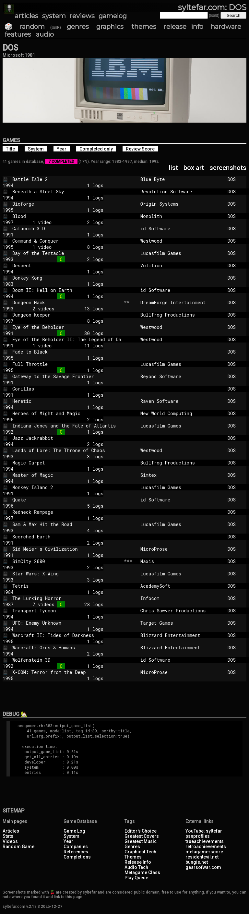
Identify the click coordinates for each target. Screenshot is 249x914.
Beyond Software (181, 376)
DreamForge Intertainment (181, 302)
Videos (10, 841)
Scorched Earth (66, 537)
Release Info (137, 862)
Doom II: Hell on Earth (66, 290)
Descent (66, 265)
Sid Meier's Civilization (66, 549)
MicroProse (181, 549)
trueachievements (204, 841)
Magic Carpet (66, 463)
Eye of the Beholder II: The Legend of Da (66, 339)
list (173, 168)
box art (194, 168)
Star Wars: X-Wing (66, 574)
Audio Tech (136, 867)
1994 (8, 185)
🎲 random (25, 26)
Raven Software (181, 401)
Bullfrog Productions (181, 315)
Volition (181, 265)
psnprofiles (197, 836)
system (54, 16)
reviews (82, 16)
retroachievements (205, 846)
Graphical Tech (140, 851)
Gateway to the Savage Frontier (66, 376)
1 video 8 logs (63, 247)
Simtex (181, 475)
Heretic (66, 401)
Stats (8, 836)
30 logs (63, 333)
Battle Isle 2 (66, 179)
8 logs (63, 321)
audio (45, 34)
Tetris (66, 586)
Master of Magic (66, 475)
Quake (66, 500)
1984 (8, 592)
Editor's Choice (140, 831)
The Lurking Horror (66, 598)
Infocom (181, 598)
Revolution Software (181, 191)
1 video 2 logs (63, 222)
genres (78, 26)
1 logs (63, 185)
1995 (8, 210)
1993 (8, 259)
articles (26, 16)
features (18, 34)
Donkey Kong (66, 278)
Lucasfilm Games (181, 253)
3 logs (63, 456)
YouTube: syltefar (203, 831)
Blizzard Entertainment (181, 635)
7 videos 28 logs (63, 604)
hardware (226, 26)
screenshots (227, 168)
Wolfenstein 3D (66, 660)
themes (143, 26)
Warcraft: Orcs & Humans (66, 647)
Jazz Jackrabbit (66, 438)
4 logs (63, 530)
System (71, 836)
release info (183, 26)
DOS (236, 179)
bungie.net (196, 862)
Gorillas (66, 389)
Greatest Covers (141, 836)
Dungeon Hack (66, 302)
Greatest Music (140, 841)
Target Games (181, 623)
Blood (66, 216)
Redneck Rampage (66, 512)
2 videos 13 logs (63, 309)
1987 (8, 604)
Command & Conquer (66, 241)
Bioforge (66, 204)
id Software (181, 228)
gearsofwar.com (203, 867)
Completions (77, 857)
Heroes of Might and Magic (66, 413)
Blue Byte (181, 179)
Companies (76, 846)
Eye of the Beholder (66, 327)
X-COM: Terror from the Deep (66, 672)
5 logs (63, 506)
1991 (8, 235)
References (76, 851)
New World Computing (181, 413)
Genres (132, 846)
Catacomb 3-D (66, 228)
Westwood (181, 241)
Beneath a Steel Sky (66, 191)
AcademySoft (181, 586)
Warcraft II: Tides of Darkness (66, 635)
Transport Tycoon (66, 610)
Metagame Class (142, 872)
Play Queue (136, 877)
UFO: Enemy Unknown (66, 623)
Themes (133, 857)
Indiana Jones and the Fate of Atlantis (66, 426)
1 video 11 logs (63, 346)
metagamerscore (204, 851)
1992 (8, 432)
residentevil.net (202, 857)
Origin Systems (181, 204)
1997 (8, 222)
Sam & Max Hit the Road (66, 524)
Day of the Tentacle (66, 253)
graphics (110, 26)
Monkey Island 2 (66, 487)
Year (68, 841)
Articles (11, 831)
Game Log (74, 831)
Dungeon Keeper (66, 315)
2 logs (63, 259)
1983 (8, 284)
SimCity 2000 (66, 561)
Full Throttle (66, 364)
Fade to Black (66, 352)
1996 (8, 506)
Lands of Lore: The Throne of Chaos (66, 450)
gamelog (113, 16)
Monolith (181, 216)
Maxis (181, 561)
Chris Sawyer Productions (181, 610)
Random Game (18, 846)
